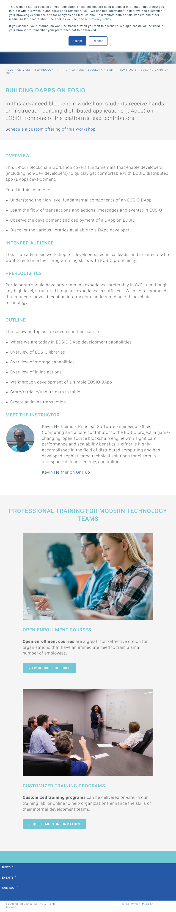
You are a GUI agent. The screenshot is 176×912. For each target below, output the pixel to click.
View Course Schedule (49, 668)
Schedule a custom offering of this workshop (51, 129)
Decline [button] (98, 41)
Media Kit (147, 904)
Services (24, 69)
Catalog (78, 69)
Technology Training (51, 69)
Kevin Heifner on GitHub (66, 472)
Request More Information (54, 824)
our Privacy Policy (98, 19)
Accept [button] (77, 41)
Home (10, 69)
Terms (125, 904)
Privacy (135, 904)
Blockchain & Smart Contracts (112, 69)
